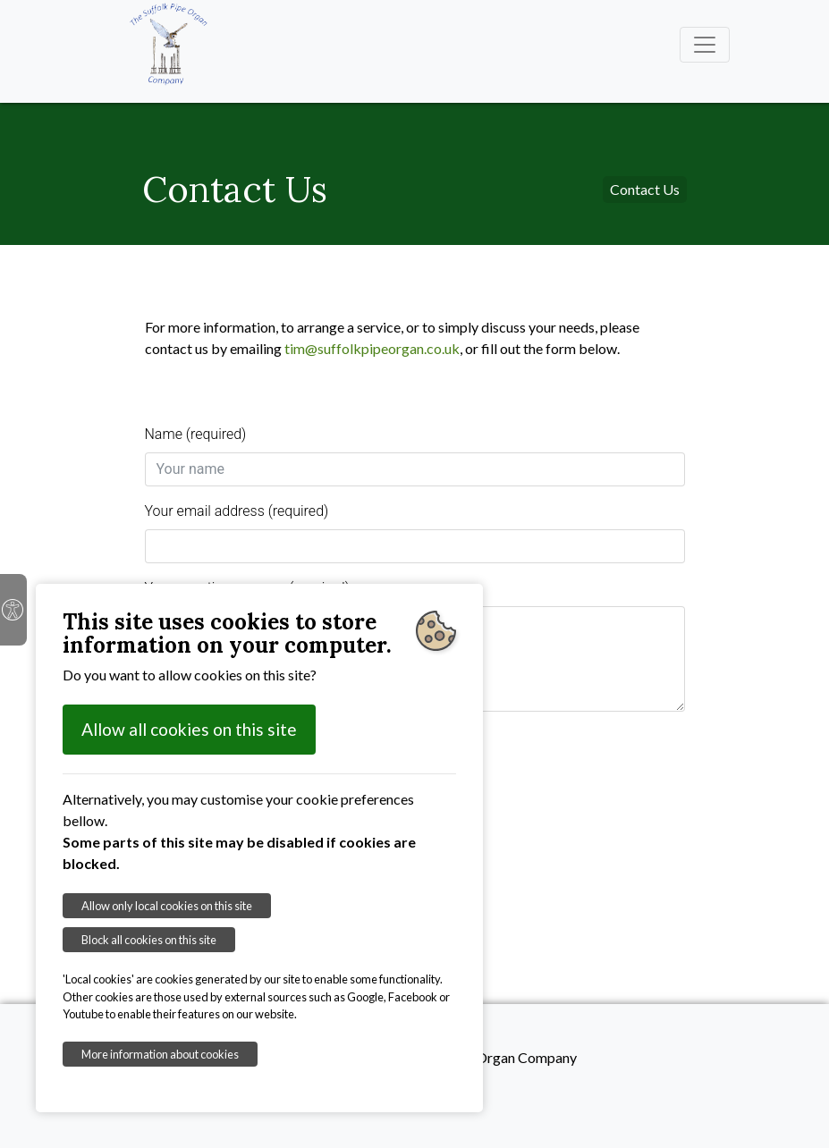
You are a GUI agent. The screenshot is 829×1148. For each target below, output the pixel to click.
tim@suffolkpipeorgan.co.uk (372, 348)
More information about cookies (160, 1054)
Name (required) (196, 434)
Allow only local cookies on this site (166, 906)
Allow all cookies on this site (189, 729)
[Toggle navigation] (705, 45)
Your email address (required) (237, 510)
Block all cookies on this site (148, 940)
